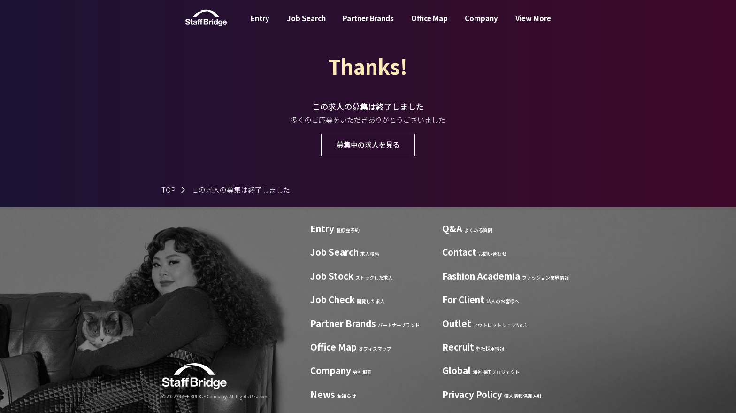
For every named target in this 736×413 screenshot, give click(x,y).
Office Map (429, 25)
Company (481, 25)
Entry (260, 25)
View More (533, 25)
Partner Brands (368, 25)
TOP (168, 190)
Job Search (306, 25)
